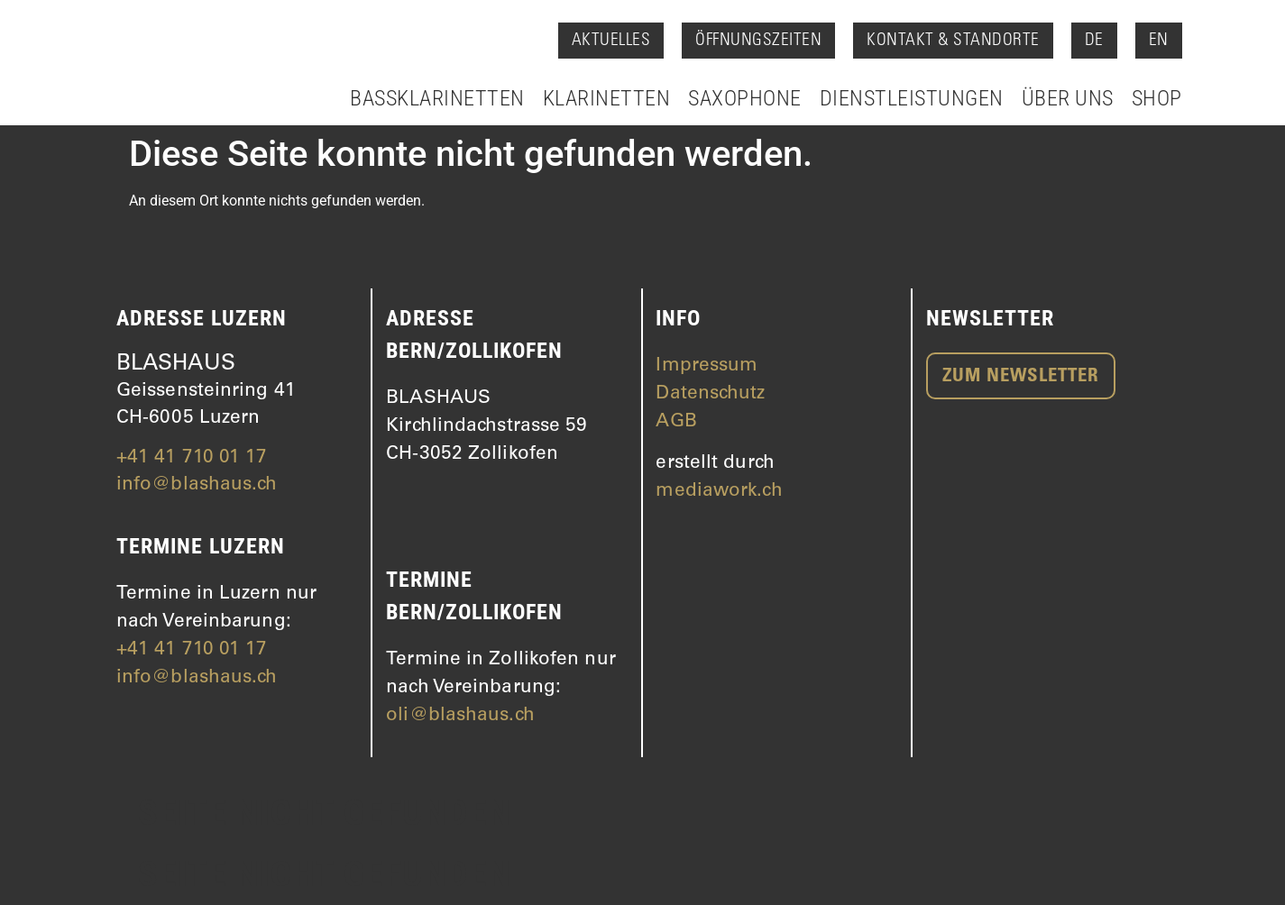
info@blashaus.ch (197, 485)
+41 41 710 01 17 (192, 458)
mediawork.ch (719, 491)
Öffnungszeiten (758, 41)
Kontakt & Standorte (953, 41)
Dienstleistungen (912, 98)
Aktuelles (611, 41)
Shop (1157, 98)
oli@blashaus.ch (460, 716)
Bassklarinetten (437, 98)
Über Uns (1068, 98)
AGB (676, 422)
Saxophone (745, 98)
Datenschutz (710, 394)
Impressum (706, 366)
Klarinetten (607, 98)
